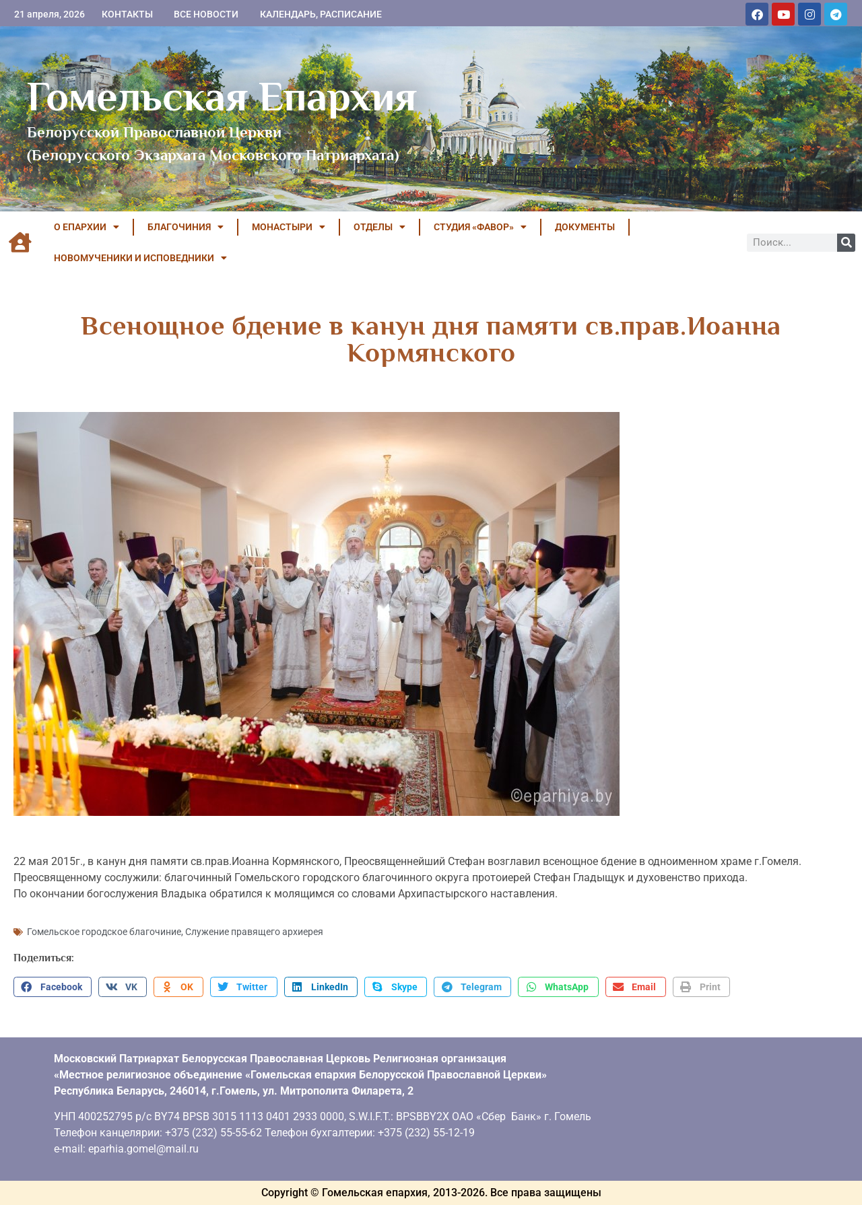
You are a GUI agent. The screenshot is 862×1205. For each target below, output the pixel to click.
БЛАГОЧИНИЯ (185, 226)
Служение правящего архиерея (254, 931)
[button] (52, 987)
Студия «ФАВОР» (480, 226)
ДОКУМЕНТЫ (585, 226)
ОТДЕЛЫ (379, 226)
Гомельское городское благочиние (104, 931)
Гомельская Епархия (222, 96)
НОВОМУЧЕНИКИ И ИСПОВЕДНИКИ (140, 257)
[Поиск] (846, 243)
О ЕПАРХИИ (86, 226)
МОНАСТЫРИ (288, 226)
